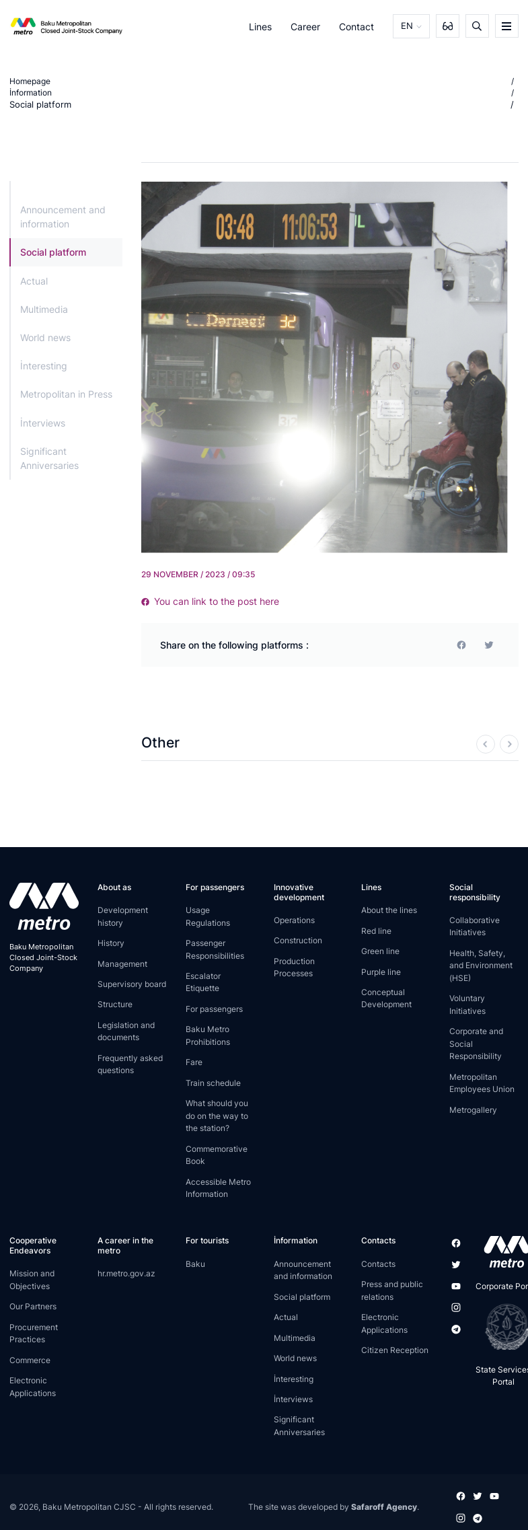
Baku (195, 1264)
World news (45, 337)
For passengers (214, 1009)
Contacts (378, 1264)
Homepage (29, 81)
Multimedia (44, 309)
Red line (376, 930)
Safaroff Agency (384, 1506)
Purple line (381, 971)
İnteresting (43, 365)
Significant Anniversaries (49, 458)
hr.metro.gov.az (126, 1273)
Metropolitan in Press (66, 394)
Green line (380, 951)
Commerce (29, 1360)
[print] (489, 644)
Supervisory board (132, 984)
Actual (34, 280)
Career (307, 26)
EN (407, 26)
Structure (115, 1004)
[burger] (507, 26)
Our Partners (32, 1306)
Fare (194, 1062)
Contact (358, 26)
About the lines (389, 910)
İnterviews (42, 422)
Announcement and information (63, 216)
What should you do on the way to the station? (217, 1115)
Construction (298, 940)
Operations (294, 920)
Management (122, 963)
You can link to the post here (210, 601)
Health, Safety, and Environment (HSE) (481, 965)
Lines (261, 26)
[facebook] (461, 644)
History (111, 943)
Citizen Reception (394, 1350)
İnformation (30, 92)
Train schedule (213, 1083)
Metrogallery (473, 1109)
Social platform (37, 105)
